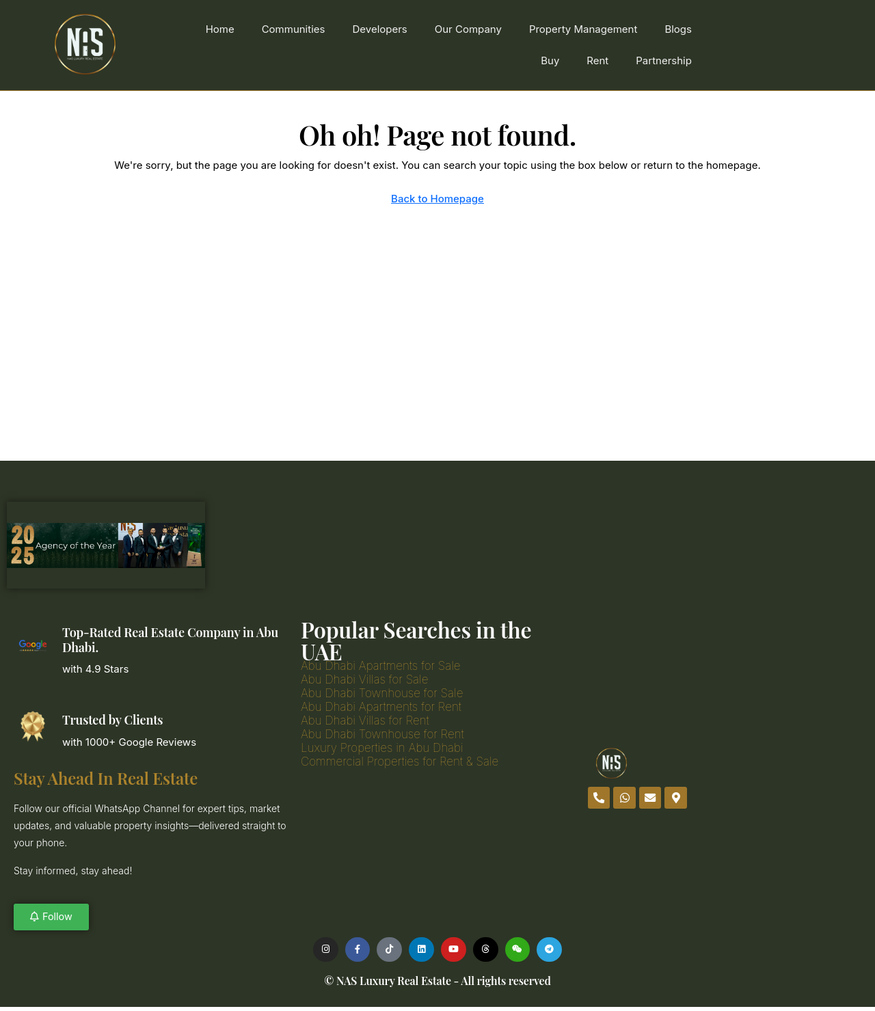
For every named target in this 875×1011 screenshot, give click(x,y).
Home (220, 29)
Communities (293, 29)
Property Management (583, 29)
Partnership (664, 60)
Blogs (678, 29)
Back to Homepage (437, 198)
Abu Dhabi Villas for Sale (364, 679)
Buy (550, 60)
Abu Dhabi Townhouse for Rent (382, 734)
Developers (379, 29)
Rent (597, 60)
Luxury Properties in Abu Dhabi (382, 748)
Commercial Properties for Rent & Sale (399, 761)
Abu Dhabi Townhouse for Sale (382, 693)
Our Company (468, 29)
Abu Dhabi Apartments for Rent (381, 707)
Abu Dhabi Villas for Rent (365, 720)
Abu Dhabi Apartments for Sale (381, 666)
